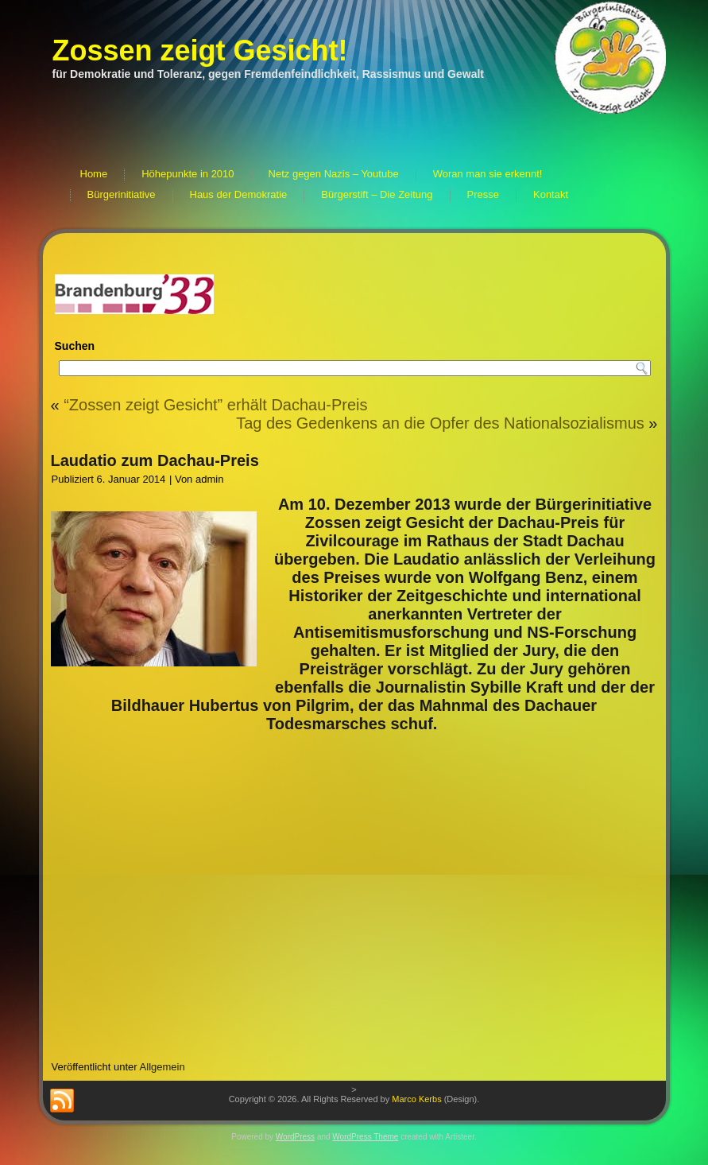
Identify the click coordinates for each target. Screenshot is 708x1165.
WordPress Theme (365, 1136)
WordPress (295, 1136)
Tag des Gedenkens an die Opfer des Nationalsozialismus (440, 423)
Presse (483, 194)
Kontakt (550, 194)
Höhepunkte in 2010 (187, 174)
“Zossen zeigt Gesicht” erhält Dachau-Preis (215, 405)
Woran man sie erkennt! (488, 174)
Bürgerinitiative (121, 194)
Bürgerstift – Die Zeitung (376, 194)
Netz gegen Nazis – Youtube (334, 174)
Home (94, 174)
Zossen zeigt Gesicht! (200, 50)
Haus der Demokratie (239, 194)
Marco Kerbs (416, 1099)
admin (209, 479)
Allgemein (162, 1067)
